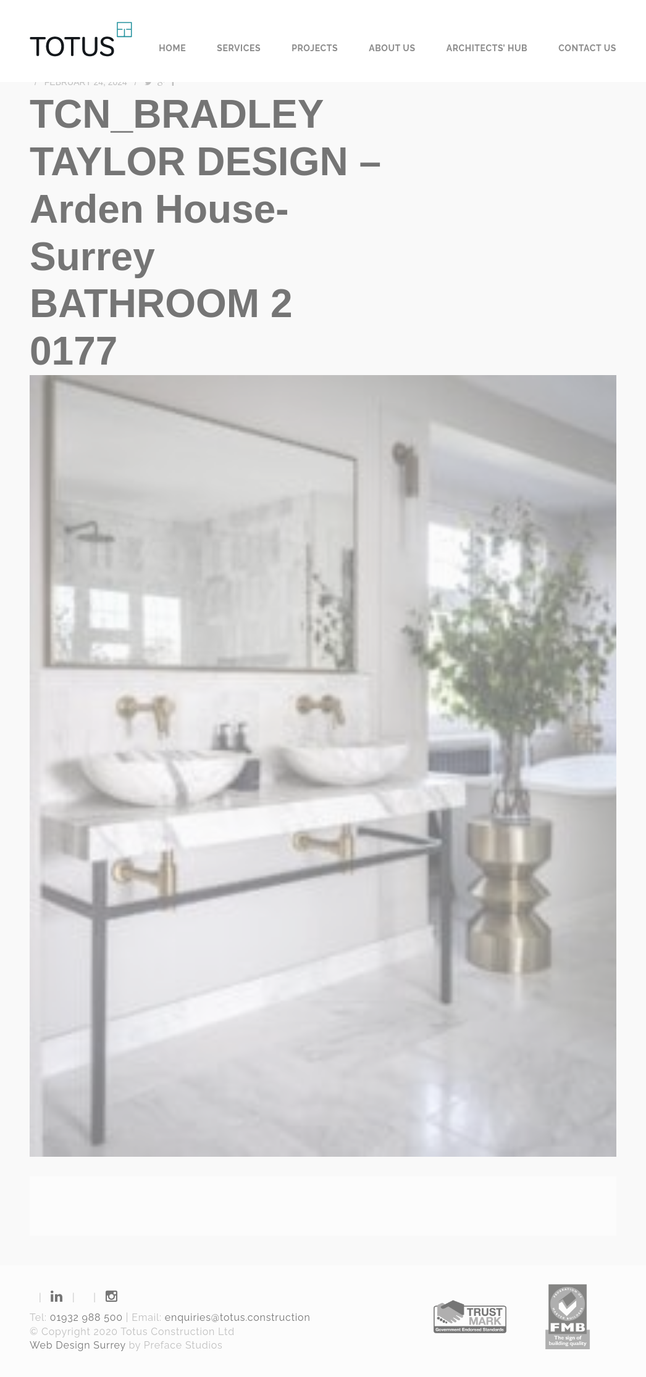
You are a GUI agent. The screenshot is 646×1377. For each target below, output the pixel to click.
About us (392, 48)
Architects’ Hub (487, 48)
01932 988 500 (86, 1317)
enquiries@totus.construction (238, 1317)
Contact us (587, 48)
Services (239, 48)
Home (172, 48)
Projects (315, 48)
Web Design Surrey (78, 1345)
